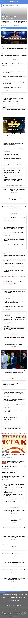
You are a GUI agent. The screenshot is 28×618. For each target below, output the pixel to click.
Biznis (2, 46)
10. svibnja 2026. (14, 564)
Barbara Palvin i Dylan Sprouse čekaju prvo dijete (13, 322)
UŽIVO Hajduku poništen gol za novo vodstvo (12, 170)
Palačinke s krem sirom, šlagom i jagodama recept (14, 562)
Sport (5, 131)
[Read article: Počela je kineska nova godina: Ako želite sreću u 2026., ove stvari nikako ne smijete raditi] (4, 462)
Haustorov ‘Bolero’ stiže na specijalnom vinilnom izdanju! (14, 317)
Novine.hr (4, 18)
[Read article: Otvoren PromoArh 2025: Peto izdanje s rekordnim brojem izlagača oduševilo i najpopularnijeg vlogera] (14, 359)
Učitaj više (14, 587)
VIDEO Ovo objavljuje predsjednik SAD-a (10, 101)
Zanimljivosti (5, 451)
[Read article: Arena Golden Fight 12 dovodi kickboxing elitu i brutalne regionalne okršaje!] (14, 125)
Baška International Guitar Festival (10, 417)
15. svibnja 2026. (14, 522)
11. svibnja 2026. (14, 572)
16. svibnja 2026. (6, 79)
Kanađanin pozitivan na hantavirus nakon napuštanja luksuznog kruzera (20, 22)
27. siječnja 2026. (5, 468)
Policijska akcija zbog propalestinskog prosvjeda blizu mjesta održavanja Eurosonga (6, 22)
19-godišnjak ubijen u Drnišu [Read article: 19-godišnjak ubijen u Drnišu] (9, 16)
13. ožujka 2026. (9, 457)
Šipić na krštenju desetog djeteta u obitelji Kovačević (12, 63)
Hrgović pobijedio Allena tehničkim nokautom (12, 158)
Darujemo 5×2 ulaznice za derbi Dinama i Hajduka (14, 337)
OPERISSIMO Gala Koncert (9, 419)
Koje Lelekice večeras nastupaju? (10, 296)
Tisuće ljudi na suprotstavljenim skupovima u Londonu (13, 103)
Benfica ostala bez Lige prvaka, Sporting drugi (12, 154)
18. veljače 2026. (10, 464)
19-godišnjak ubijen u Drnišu (8, 5)
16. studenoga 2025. (7, 407)
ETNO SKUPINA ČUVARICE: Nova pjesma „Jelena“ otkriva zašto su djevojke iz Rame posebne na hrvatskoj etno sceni (14, 393)
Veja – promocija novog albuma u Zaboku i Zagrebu (13, 426)
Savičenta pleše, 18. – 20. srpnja (9, 501)
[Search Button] (26, 2)
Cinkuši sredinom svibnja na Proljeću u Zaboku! (12, 428)
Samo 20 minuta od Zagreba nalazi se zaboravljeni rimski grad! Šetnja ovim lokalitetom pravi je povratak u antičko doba (14, 260)
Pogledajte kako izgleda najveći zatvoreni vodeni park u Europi (14, 466)
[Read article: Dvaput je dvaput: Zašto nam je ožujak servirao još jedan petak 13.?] (14, 444)
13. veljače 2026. (11, 386)
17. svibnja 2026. (10, 18)
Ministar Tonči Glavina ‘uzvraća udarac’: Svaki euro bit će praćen (14, 48)
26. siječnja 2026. (5, 473)
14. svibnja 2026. (14, 513)
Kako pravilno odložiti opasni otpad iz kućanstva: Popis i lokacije (14, 55)
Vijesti (3, 14)
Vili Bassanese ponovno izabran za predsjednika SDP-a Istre (14, 109)
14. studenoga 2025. (14, 346)
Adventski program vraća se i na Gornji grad (14, 344)
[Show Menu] (1, 2)
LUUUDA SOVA (7, 421)
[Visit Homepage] (14, 2)
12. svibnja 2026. (14, 556)
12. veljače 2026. (7, 396)
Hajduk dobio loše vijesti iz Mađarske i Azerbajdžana (13, 168)
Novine (4, 457)
